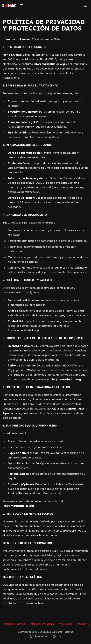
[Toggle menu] (21, 5)
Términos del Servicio (13, 623)
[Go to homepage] (9, 5)
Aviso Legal (65, 623)
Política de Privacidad (42, 623)
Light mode (38, 636)
